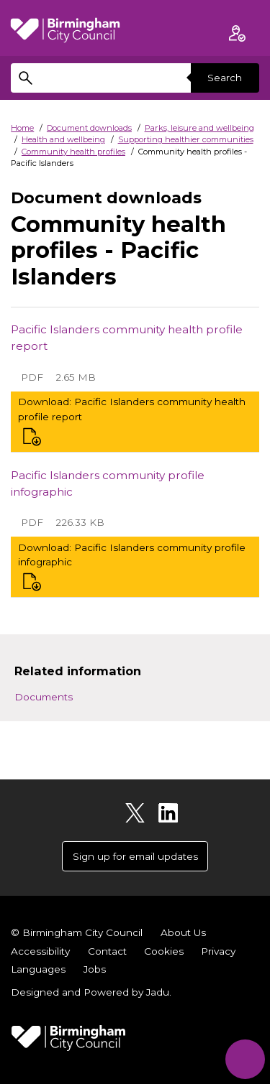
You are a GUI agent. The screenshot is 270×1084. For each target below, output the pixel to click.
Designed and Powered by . (91, 992)
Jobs (95, 969)
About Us (183, 932)
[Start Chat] (245, 1059)
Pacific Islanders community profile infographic (107, 483)
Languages (38, 969)
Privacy (218, 951)
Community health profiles (73, 152)
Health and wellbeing (63, 139)
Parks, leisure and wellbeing (199, 128)
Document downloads (89, 128)
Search (224, 77)
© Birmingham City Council (77, 932)
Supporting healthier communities (185, 139)
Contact (107, 951)
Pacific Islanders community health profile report (127, 338)
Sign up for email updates (135, 856)
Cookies (164, 951)
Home (22, 128)
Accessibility (40, 951)
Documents (43, 697)
